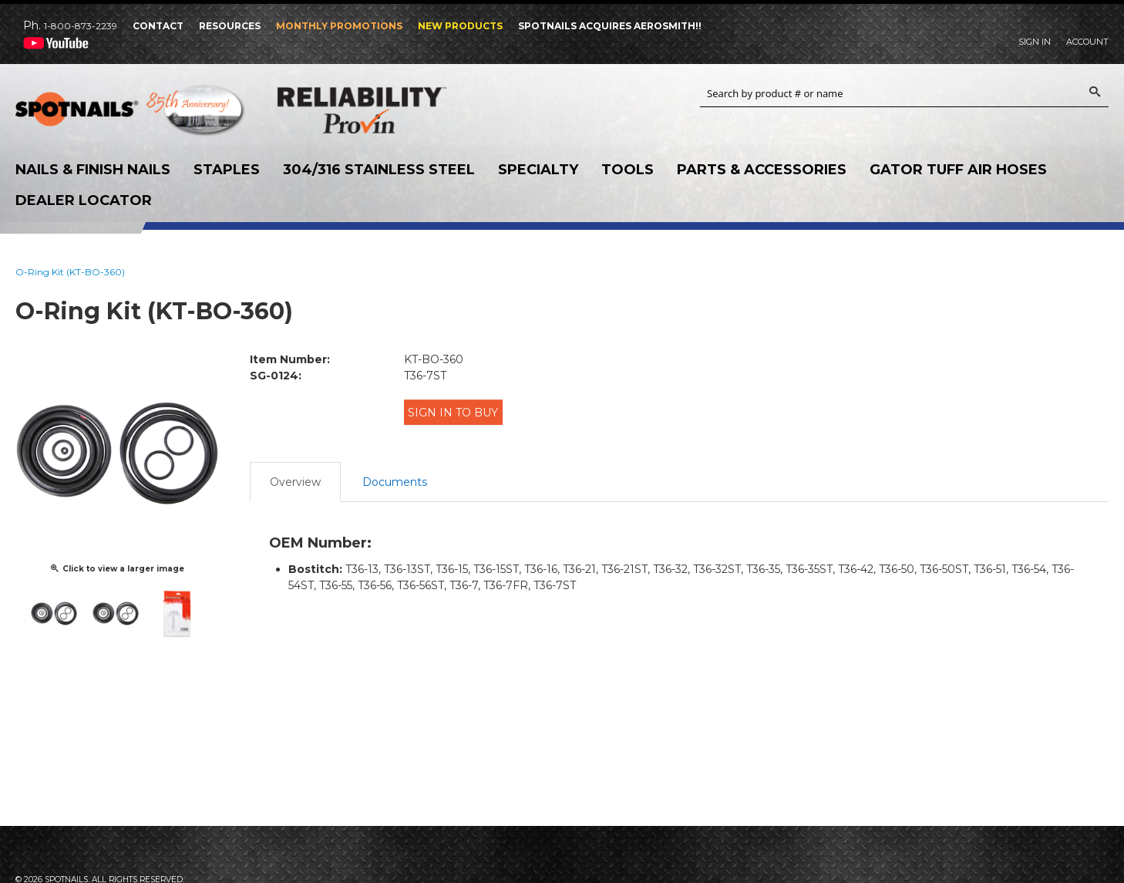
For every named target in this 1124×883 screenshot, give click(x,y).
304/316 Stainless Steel (379, 169)
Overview (295, 473)
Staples (227, 169)
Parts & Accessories (761, 169)
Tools (627, 169)
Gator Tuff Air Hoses (958, 169)
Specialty (538, 169)
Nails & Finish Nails (92, 169)
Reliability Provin (393, 110)
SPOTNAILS (131, 114)
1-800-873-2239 (80, 26)
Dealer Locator (83, 200)
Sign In (1034, 41)
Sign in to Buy (458, 411)
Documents (394, 473)
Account (1087, 41)
